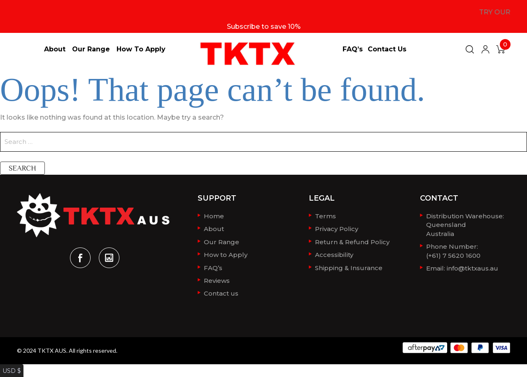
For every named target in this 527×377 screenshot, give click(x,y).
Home (214, 216)
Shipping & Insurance (348, 265)
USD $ (10, 364)
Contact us (387, 49)
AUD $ (10, 372)
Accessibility (334, 253)
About (54, 49)
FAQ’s (353, 49)
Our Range (91, 49)
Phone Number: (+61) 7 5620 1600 (453, 249)
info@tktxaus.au (472, 265)
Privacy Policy (336, 228)
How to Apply (141, 49)
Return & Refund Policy (352, 240)
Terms (325, 216)
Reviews (217, 277)
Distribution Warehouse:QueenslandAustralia (465, 224)
